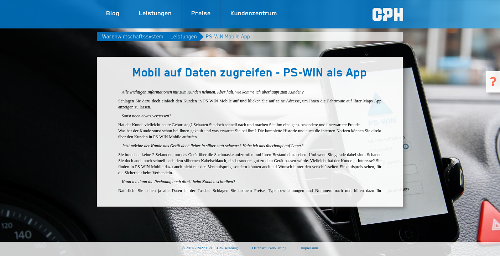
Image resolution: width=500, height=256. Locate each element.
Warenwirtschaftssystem (132, 36)
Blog (112, 13)
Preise (201, 13)
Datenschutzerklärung (269, 248)
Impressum (309, 248)
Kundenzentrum (253, 13)
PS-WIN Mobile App (228, 36)
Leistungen (155, 13)
